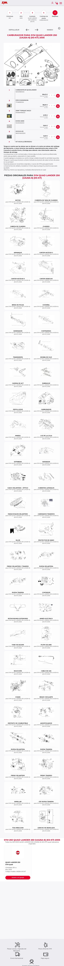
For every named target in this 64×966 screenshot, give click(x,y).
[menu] (61, 3)
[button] (59, 28)
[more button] (54, 95)
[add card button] (58, 96)
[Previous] (27, 30)
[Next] (36, 30)
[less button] (49, 95)
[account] (52, 3)
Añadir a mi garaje (18, 877)
